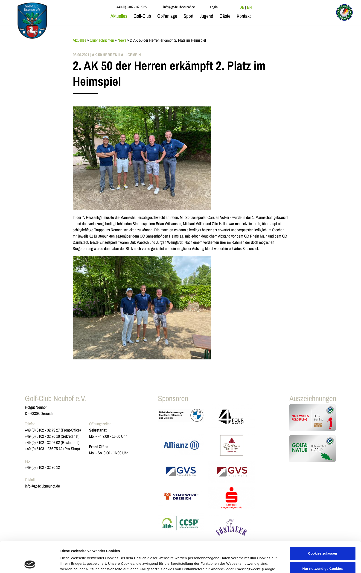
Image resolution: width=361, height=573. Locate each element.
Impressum (216, 551)
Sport (188, 16)
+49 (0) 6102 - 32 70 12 (42, 467)
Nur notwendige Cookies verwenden (322, 542)
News (122, 40)
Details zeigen (72, 564)
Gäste (224, 16)
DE (241, 7)
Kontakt (244, 16)
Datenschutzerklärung (181, 551)
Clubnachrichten (102, 40)
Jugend (206, 16)
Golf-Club (142, 16)
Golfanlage (167, 16)
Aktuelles (119, 16)
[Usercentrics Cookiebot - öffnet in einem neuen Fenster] (30, 564)
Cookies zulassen (322, 524)
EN (249, 7)
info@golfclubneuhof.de (42, 486)
